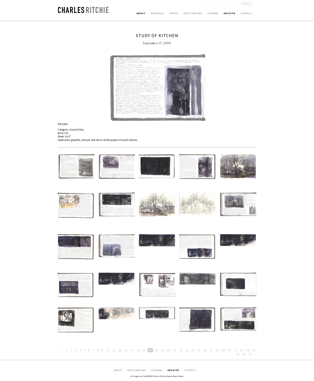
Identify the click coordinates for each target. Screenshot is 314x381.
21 (174, 350)
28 (217, 350)
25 (199, 350)
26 (205, 350)
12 (120, 350)
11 (113, 350)
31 (235, 350)
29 (223, 350)
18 (156, 350)
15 (138, 350)
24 (192, 350)
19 (162, 350)
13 (126, 350)
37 (250, 354)
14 (132, 350)
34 (253, 350)
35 (238, 354)
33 (247, 350)
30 (229, 350)
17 (150, 350)
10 (107, 350)
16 (144, 350)
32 (241, 350)
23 (186, 350)
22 (180, 350)
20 (168, 350)
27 (211, 350)
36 (244, 354)
